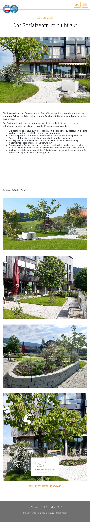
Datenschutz (53, 506)
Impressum (35, 506)
